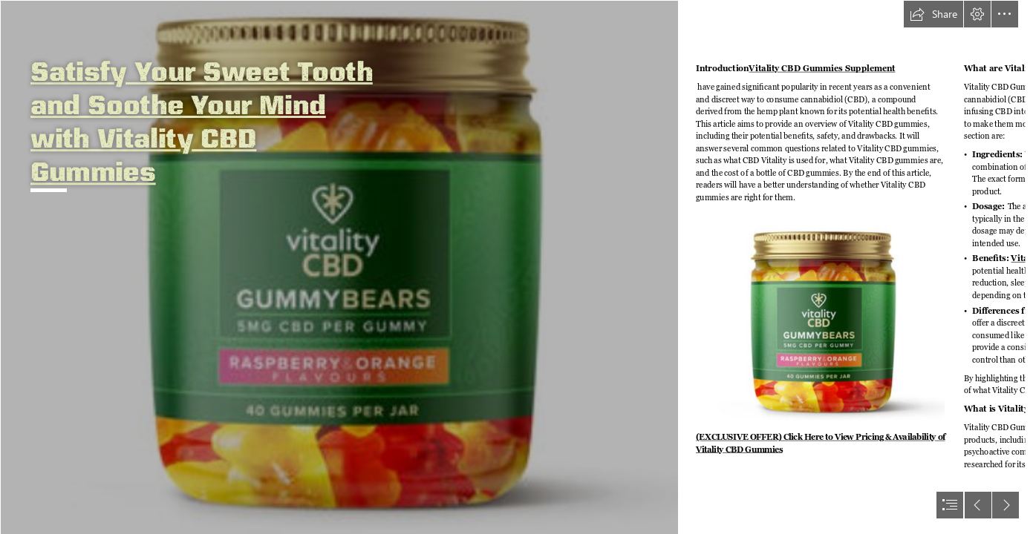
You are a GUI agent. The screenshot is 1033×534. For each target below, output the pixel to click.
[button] (933, 14)
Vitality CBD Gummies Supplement (822, 68)
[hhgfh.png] (339, 267)
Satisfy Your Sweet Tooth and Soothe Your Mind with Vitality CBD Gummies (201, 121)
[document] (516, 267)
